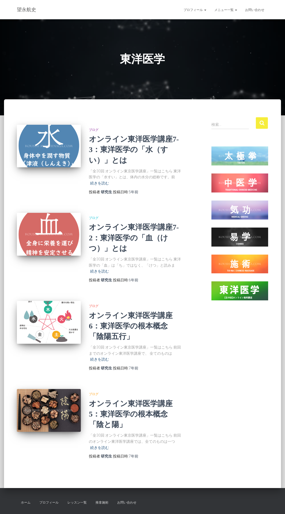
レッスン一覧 (77, 502)
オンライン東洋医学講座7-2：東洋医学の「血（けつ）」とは (134, 237)
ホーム (26, 502)
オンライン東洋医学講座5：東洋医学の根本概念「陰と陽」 (131, 414)
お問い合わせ (254, 10)
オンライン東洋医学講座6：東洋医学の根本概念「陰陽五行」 (131, 326)
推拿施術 (102, 502)
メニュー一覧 (225, 10)
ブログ (93, 130)
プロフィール (195, 10)
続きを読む (99, 183)
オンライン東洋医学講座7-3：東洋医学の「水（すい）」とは (134, 149)
